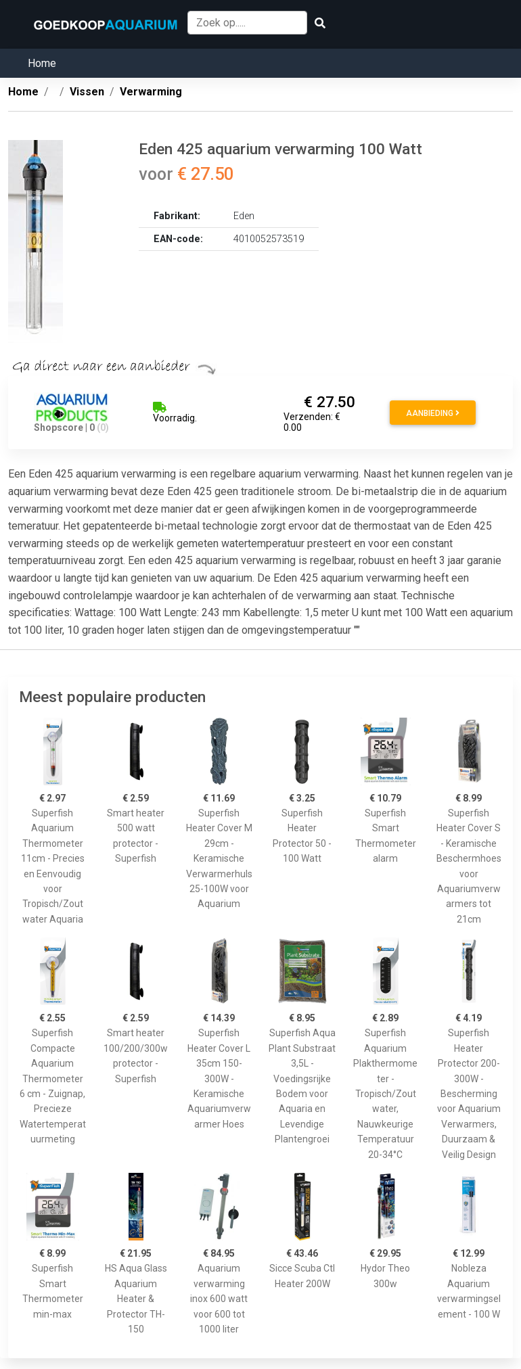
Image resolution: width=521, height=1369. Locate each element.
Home (42, 63)
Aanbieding (432, 413)
